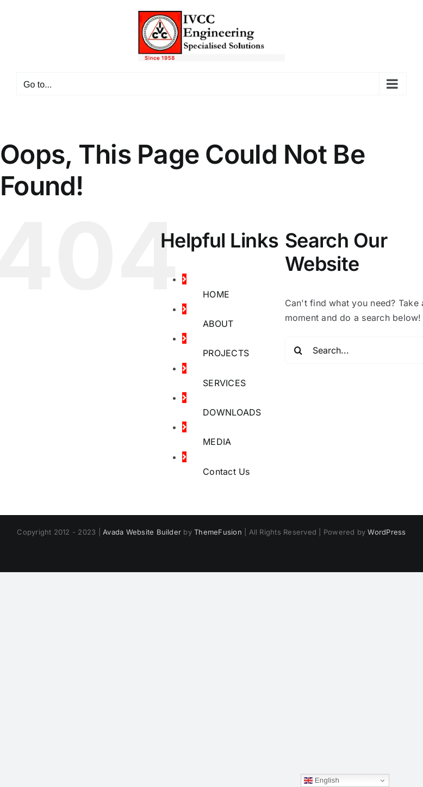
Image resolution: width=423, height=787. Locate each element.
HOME (216, 294)
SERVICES (224, 382)
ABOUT (218, 323)
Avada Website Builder (142, 532)
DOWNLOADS (232, 412)
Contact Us (226, 471)
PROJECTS (226, 353)
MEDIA (217, 441)
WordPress (387, 532)
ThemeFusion (218, 532)
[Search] (298, 350)
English (321, 780)
